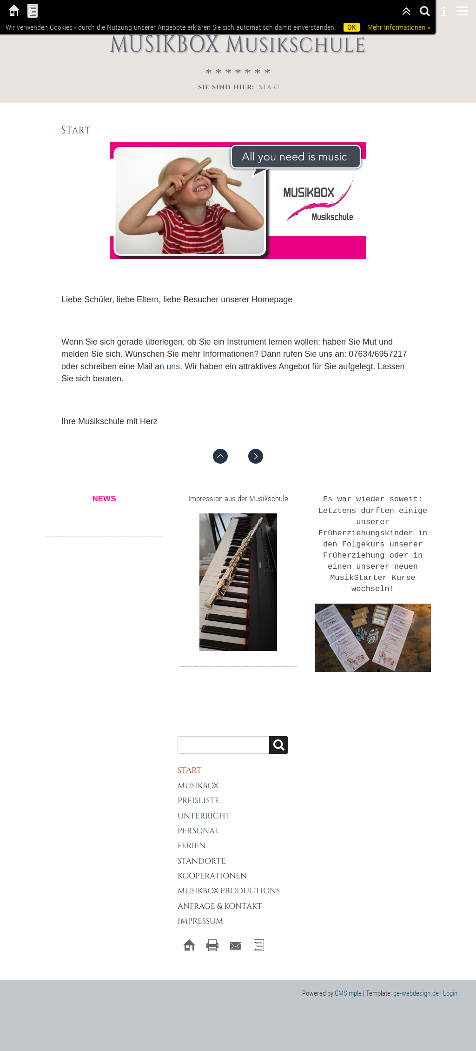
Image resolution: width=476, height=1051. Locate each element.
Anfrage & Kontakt (220, 897)
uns (173, 366)
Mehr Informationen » (398, 27)
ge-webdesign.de (416, 984)
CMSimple (348, 984)
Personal (198, 822)
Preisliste (198, 791)
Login (450, 984)
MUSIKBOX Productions (229, 882)
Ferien (191, 837)
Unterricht (204, 807)
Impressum (200, 912)
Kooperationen (212, 867)
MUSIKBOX (198, 777)
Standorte (202, 852)
